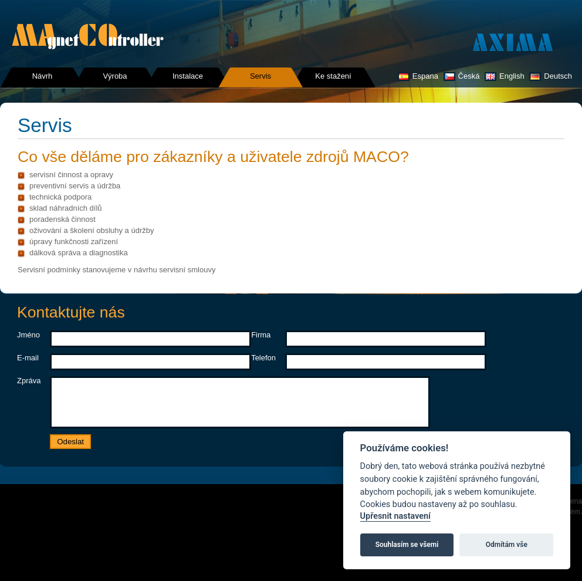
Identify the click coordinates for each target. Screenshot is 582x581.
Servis (260, 76)
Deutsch (550, 76)
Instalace (187, 76)
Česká (462, 76)
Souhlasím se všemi (407, 545)
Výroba (115, 76)
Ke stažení (333, 76)
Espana (418, 76)
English (505, 76)
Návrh (42, 76)
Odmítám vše (506, 545)
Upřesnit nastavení (395, 516)
